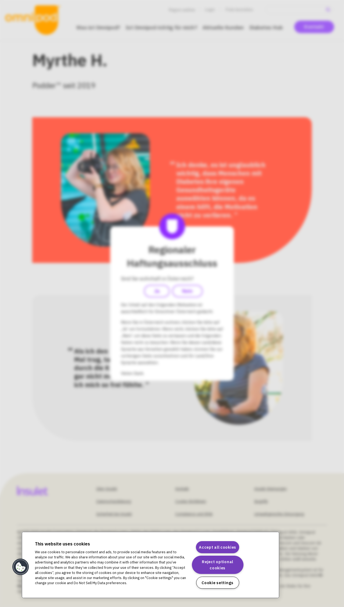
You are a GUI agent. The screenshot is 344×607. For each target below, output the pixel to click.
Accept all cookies (217, 547)
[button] (20, 567)
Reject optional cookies (217, 564)
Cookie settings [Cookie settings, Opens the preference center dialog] (218, 582)
